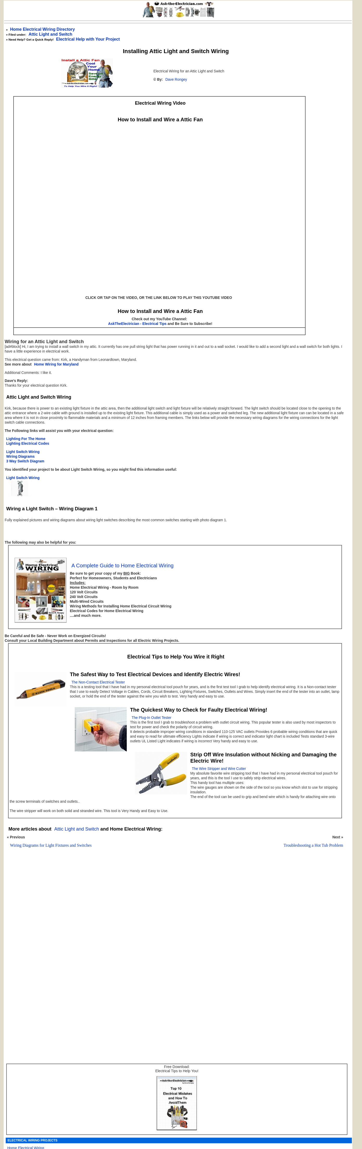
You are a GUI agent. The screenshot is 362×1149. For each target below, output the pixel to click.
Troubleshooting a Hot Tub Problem (313, 845)
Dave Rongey (176, 79)
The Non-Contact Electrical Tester (98, 682)
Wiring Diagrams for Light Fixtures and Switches (51, 845)
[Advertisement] (173, 919)
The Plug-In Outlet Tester (152, 718)
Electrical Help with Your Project (88, 39)
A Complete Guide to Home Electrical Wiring (122, 565)
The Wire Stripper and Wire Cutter (219, 769)
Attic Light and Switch (50, 34)
